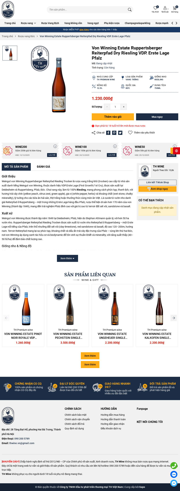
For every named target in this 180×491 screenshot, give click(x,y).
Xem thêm (90, 355)
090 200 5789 (22, 438)
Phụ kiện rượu (112, 23)
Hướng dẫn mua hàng (113, 414)
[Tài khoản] (165, 9)
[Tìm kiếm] (129, 9)
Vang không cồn (73, 23)
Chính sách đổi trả (74, 424)
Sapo (142, 487)
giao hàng (84, 29)
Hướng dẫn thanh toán (113, 419)
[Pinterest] (114, 133)
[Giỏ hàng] (174, 9)
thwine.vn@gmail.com (21, 443)
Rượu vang (28, 23)
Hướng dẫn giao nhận (112, 424)
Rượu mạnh (164, 23)
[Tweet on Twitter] (120, 133)
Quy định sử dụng (74, 428)
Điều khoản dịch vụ (111, 428)
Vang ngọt (93, 23)
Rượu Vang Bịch (50, 23)
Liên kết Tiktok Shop (157, 182)
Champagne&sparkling (137, 23)
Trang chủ (10, 23)
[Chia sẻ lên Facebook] (108, 133)
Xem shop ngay (157, 189)
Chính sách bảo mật (75, 414)
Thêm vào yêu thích (141, 133)
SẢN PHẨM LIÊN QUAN (90, 274)
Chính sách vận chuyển (77, 419)
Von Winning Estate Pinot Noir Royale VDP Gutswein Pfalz (23, 338)
